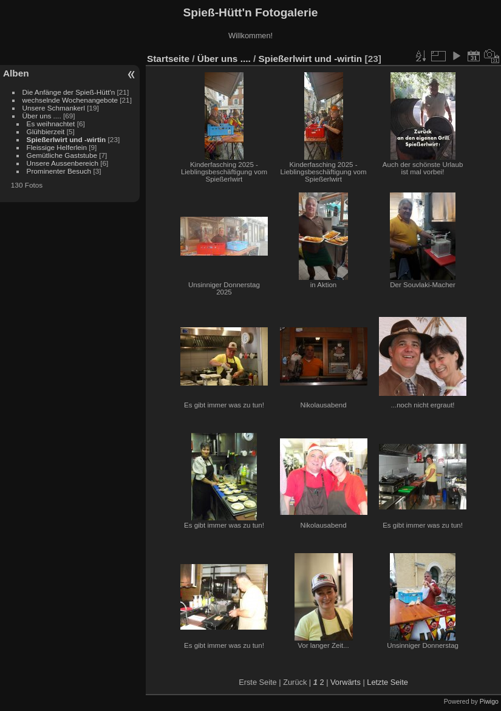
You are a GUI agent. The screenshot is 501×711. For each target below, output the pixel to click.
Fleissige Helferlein (57, 147)
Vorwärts (345, 682)
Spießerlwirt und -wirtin (66, 139)
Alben (16, 73)
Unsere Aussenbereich (62, 163)
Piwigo (489, 701)
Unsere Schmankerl (53, 108)
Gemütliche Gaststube (62, 155)
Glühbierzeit (46, 131)
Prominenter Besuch (59, 171)
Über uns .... (41, 116)
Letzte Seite (387, 682)
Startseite (168, 58)
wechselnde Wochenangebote (70, 100)
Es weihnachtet (51, 124)
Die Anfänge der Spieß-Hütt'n (68, 92)
